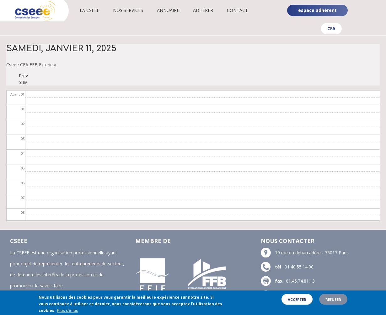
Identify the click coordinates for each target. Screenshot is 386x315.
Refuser (333, 301)
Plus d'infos (67, 312)
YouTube (376, 16)
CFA (331, 28)
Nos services (128, 10)
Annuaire (168, 10)
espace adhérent (317, 10)
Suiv (23, 82)
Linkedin (375, 5)
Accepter (297, 301)
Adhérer (203, 10)
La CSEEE (89, 10)
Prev (23, 76)
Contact (237, 10)
